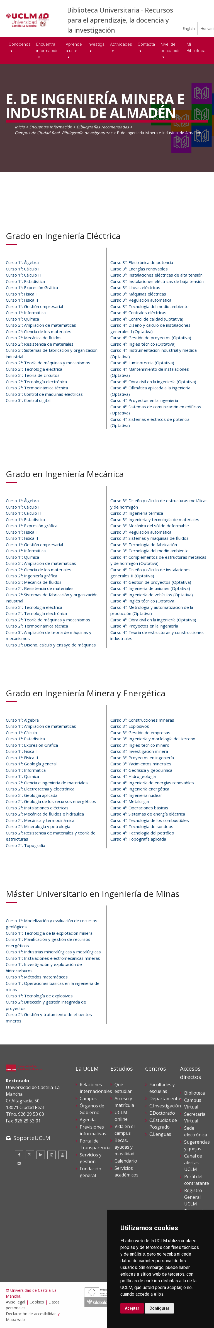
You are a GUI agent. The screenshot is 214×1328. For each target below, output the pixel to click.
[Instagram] (51, 1155)
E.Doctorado (162, 1113)
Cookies (37, 1302)
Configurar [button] (159, 1308)
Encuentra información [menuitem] (47, 47)
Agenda (88, 1120)
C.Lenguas (160, 1134)
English (189, 28)
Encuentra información (50, 127)
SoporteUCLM (31, 1138)
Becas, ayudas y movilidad (124, 1147)
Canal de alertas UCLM (193, 1162)
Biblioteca (194, 1093)
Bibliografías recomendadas (103, 127)
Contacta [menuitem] (146, 44)
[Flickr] (19, 1163)
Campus (88, 1098)
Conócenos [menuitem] (20, 44)
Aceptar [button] (132, 1308)
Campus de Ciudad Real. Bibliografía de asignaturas (63, 132)
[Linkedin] (41, 1155)
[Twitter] (30, 1155)
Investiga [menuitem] (96, 44)
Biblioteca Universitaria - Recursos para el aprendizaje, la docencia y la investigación (120, 20)
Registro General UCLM (193, 1197)
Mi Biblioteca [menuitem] (196, 47)
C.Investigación (165, 1106)
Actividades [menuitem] (121, 44)
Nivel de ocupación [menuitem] (170, 47)
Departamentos (166, 1098)
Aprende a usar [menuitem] (74, 47)
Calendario (126, 1161)
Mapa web (15, 1319)
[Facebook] (19, 1155)
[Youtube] (62, 1155)
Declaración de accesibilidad (31, 1313)
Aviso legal (15, 1302)
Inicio (20, 127)
